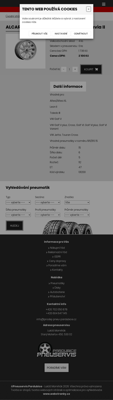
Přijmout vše (40, 33)
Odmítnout (81, 33)
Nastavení (61, 33)
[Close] (88, 9)
